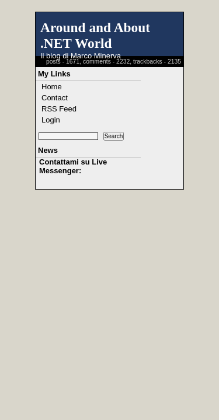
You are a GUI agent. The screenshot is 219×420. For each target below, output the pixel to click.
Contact (54, 97)
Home (51, 86)
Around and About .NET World (95, 35)
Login (50, 120)
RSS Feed (59, 108)
